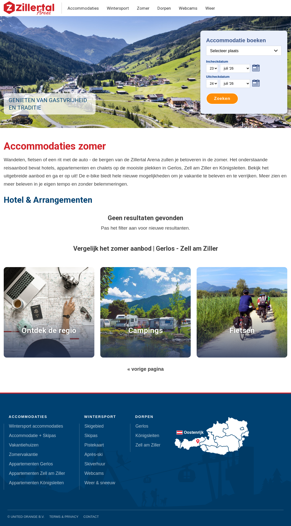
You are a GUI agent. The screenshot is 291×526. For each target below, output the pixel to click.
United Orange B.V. (27, 517)
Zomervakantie (23, 454)
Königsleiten (147, 435)
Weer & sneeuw (99, 482)
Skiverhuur (94, 463)
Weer (210, 8)
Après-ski (93, 454)
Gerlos (141, 426)
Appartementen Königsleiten (36, 482)
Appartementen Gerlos (31, 463)
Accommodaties (83, 8)
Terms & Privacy (64, 517)
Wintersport (118, 8)
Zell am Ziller (147, 445)
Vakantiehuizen (23, 445)
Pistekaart (94, 445)
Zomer (143, 8)
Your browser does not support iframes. (243, 72)
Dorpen (164, 8)
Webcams (188, 8)
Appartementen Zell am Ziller (37, 473)
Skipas (91, 435)
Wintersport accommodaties (36, 426)
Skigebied (94, 426)
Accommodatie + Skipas (32, 435)
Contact (91, 517)
